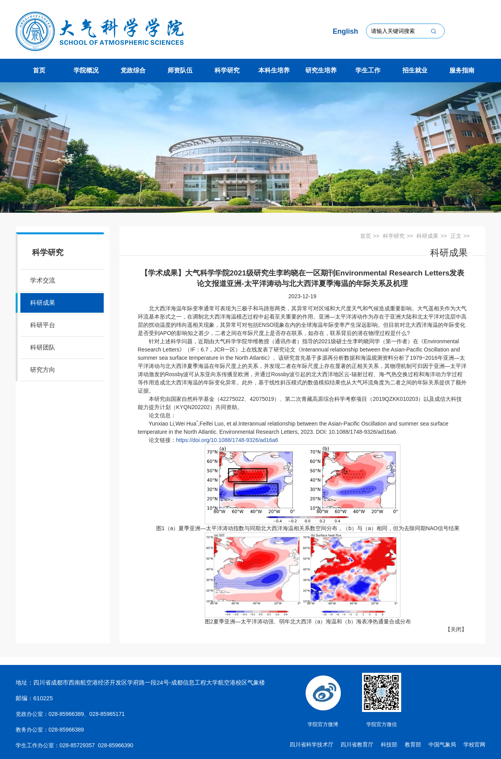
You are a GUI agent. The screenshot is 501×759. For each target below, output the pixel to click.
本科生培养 (274, 70)
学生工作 (367, 70)
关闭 (456, 629)
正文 (456, 236)
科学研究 (227, 70)
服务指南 (461, 70)
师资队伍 (180, 70)
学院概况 (86, 70)
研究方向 (42, 369)
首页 (39, 70)
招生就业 (414, 70)
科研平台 (42, 325)
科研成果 (42, 302)
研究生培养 (321, 70)
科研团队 (42, 347)
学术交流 (42, 280)
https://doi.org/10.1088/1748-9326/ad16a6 (227, 440)
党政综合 (133, 70)
